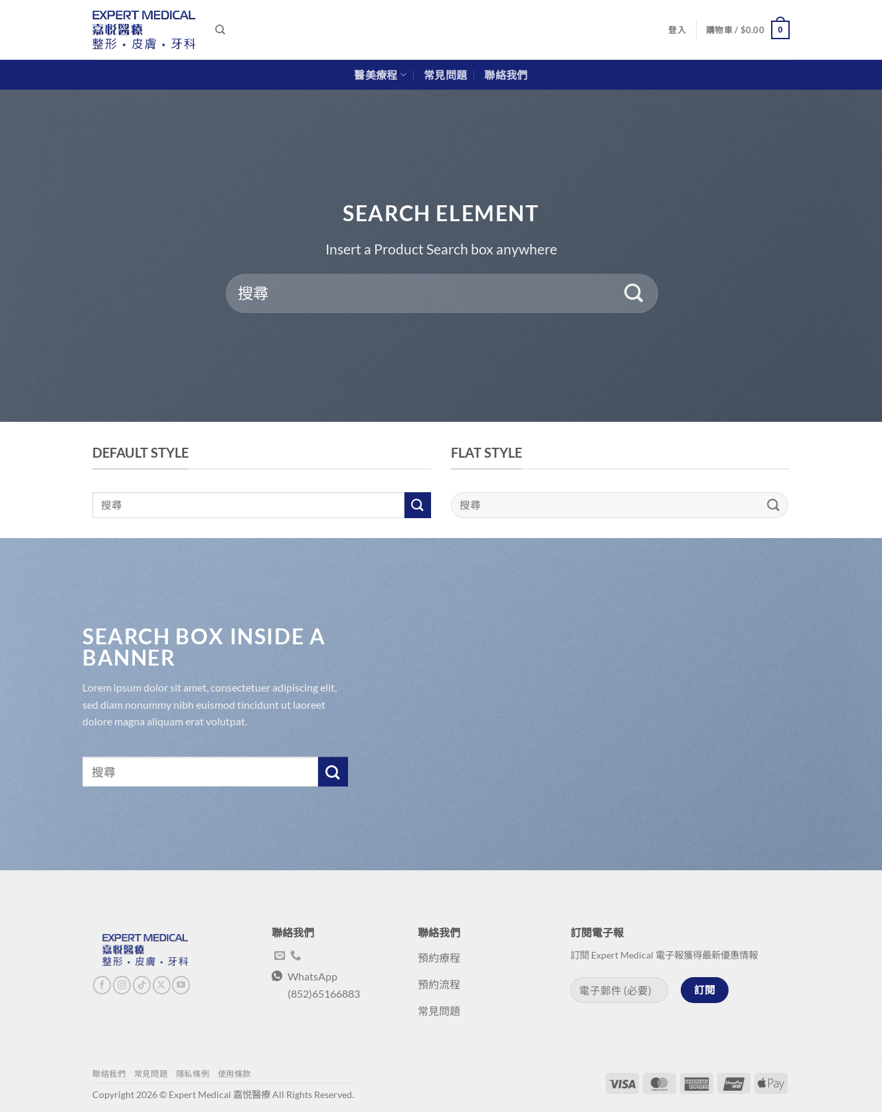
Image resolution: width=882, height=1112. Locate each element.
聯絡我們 (505, 74)
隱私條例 (192, 1074)
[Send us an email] (279, 956)
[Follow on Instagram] (122, 985)
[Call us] (295, 956)
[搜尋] (220, 30)
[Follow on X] (162, 985)
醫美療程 (380, 75)
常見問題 (445, 74)
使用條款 (234, 1074)
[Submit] (634, 293)
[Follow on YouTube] (181, 985)
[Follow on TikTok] (142, 985)
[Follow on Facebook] (102, 985)
